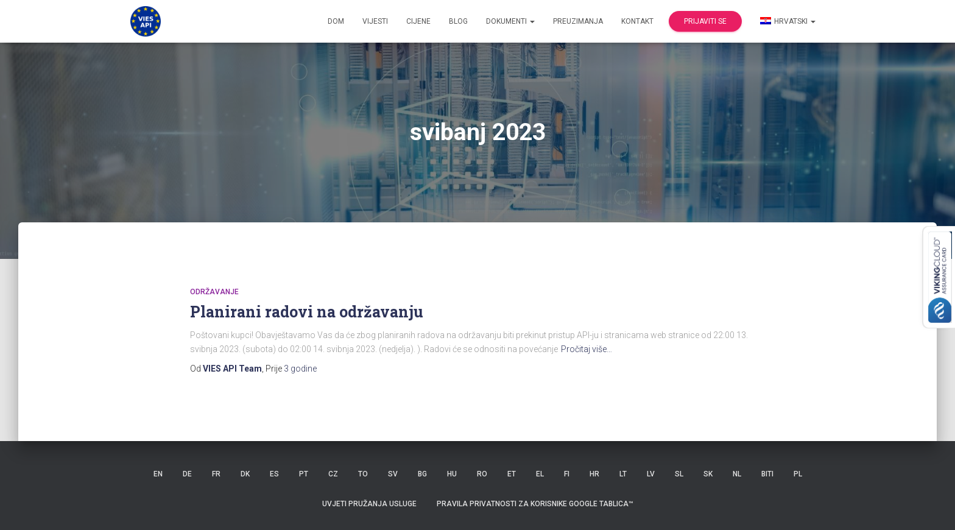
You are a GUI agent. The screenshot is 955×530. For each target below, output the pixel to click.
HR (594, 474)
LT (623, 474)
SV (393, 474)
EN (158, 474)
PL (798, 474)
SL (679, 474)
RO (482, 474)
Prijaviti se (705, 21)
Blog (458, 21)
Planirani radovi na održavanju (306, 312)
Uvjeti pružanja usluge (369, 504)
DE (187, 474)
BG (422, 474)
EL (540, 474)
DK (245, 474)
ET (511, 474)
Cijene (418, 21)
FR (216, 474)
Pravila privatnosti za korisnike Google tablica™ (535, 504)
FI (566, 474)
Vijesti (375, 21)
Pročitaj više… (586, 349)
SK (708, 474)
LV (651, 474)
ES (274, 474)
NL (737, 474)
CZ (333, 474)
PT (303, 474)
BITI (767, 474)
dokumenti (510, 21)
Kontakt (637, 21)
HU (452, 474)
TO (363, 474)
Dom (336, 21)
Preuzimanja (578, 21)
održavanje (214, 292)
